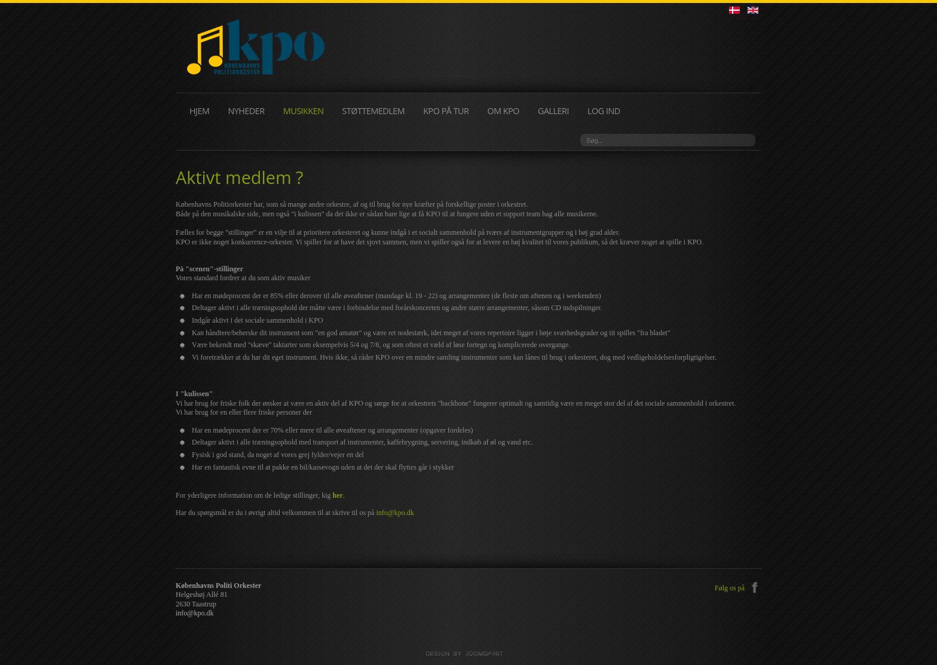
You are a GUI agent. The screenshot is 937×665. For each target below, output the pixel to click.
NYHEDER (246, 111)
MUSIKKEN (303, 111)
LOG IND (603, 111)
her (337, 495)
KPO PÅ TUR (445, 111)
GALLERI (553, 111)
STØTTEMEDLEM (373, 111)
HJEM (199, 111)
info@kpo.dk (395, 512)
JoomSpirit (468, 653)
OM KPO (503, 111)
